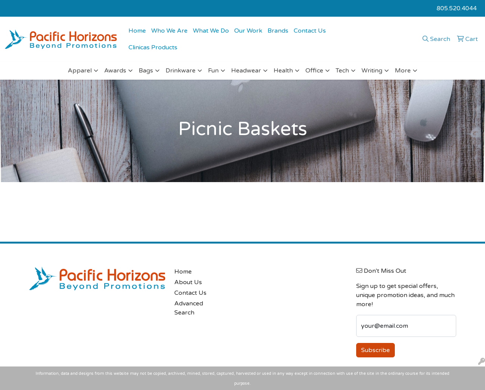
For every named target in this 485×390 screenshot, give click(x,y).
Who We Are (169, 31)
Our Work (248, 31)
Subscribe (375, 350)
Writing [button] (371, 70)
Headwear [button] (246, 70)
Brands (278, 31)
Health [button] (283, 70)
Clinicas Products (152, 47)
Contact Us (310, 31)
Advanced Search (188, 308)
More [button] (403, 70)
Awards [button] (115, 70)
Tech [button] (342, 70)
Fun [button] (213, 70)
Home (137, 31)
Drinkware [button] (181, 70)
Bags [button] (146, 70)
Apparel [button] (80, 70)
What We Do (211, 31)
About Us (188, 282)
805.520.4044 (456, 8)
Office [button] (314, 70)
